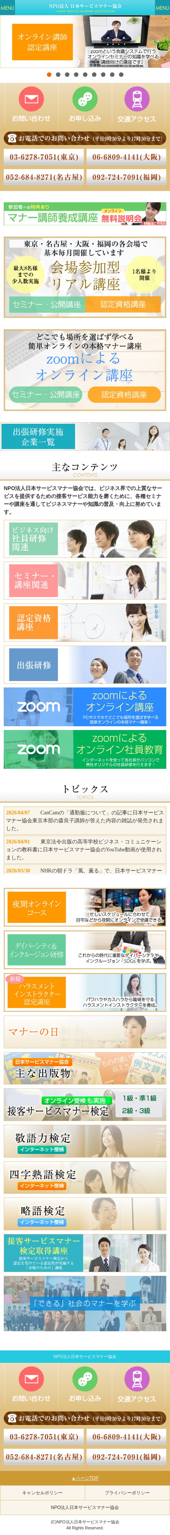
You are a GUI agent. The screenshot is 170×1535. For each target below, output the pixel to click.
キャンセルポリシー (42, 1492)
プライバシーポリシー (127, 1492)
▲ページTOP (84, 1478)
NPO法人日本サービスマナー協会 (85, 1507)
